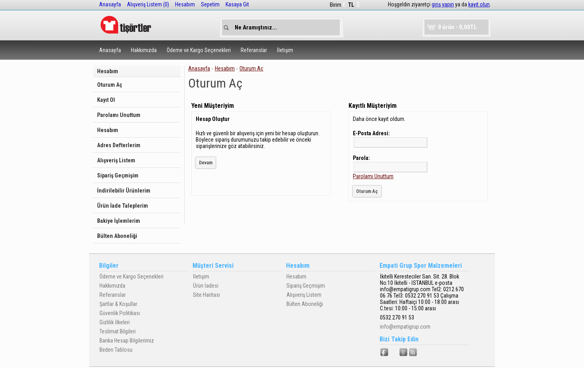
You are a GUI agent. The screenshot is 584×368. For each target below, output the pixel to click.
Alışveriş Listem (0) (148, 4)
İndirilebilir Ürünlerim (123, 190)
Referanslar (254, 50)
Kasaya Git (237, 4)
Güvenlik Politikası (119, 313)
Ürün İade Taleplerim (122, 205)
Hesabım (185, 4)
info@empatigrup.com (405, 326)
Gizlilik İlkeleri (114, 322)
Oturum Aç (109, 85)
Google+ (404, 352)
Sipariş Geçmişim (117, 175)
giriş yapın (443, 4)
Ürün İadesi (205, 285)
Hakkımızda (144, 50)
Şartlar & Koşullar (118, 304)
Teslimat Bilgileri (117, 331)
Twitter (394, 352)
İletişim (285, 50)
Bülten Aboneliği (117, 236)
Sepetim (210, 4)
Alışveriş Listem (116, 160)
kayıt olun (479, 4)
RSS (413, 352)
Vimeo (423, 352)
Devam (205, 163)
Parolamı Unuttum (118, 115)
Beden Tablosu (115, 350)
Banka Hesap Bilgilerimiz (126, 340)
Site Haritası (206, 295)
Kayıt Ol (106, 100)
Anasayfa (110, 4)
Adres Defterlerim (118, 145)
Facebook (384, 352)
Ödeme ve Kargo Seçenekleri (199, 50)
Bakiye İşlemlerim (118, 221)
